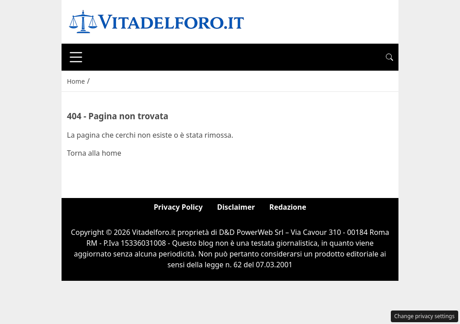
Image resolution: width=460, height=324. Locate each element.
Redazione (287, 207)
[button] (389, 57)
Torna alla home (94, 153)
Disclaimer (236, 207)
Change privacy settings (424, 316)
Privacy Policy (178, 207)
